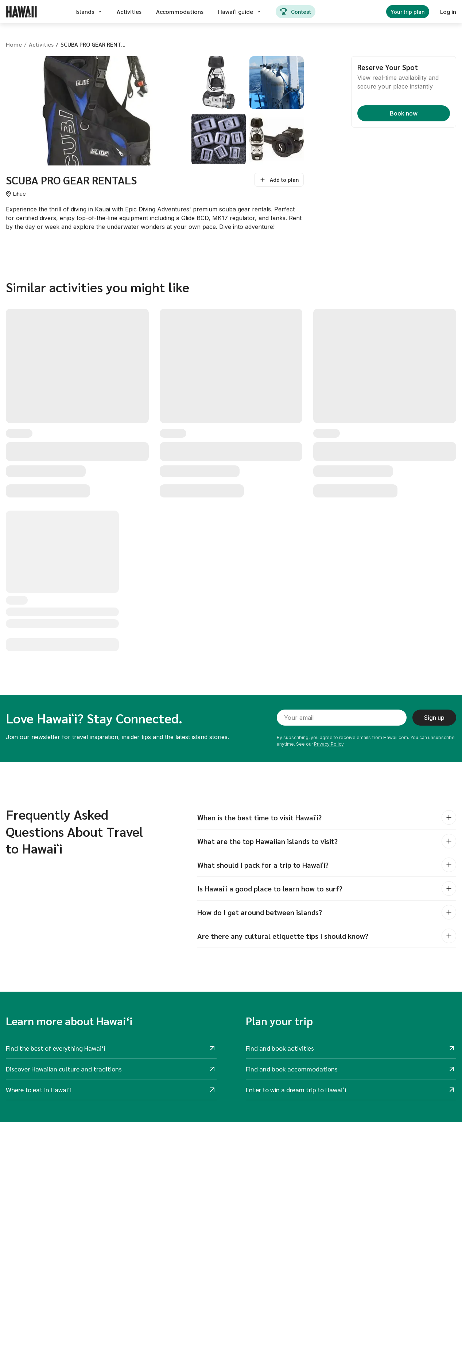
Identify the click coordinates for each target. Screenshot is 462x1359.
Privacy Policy (328, 744)
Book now (404, 113)
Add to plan (279, 179)
